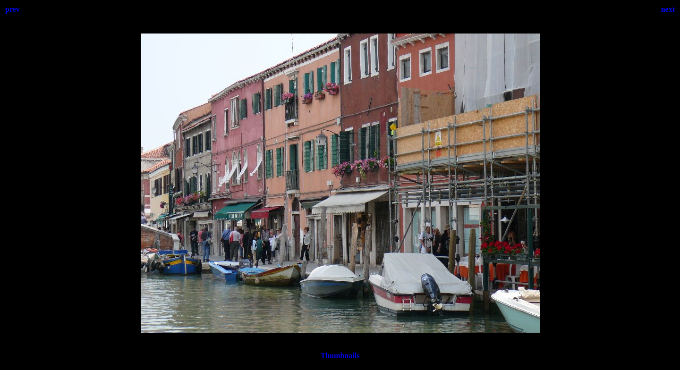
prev (12, 9)
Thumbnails (340, 356)
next (668, 9)
